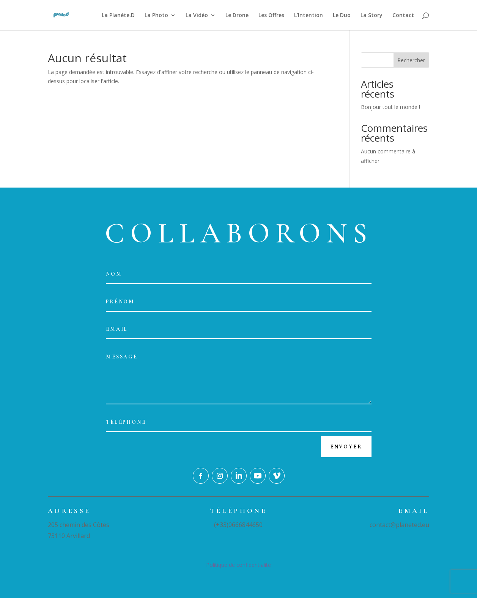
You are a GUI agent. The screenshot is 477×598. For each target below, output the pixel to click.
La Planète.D (118, 16)
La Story (372, 16)
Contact (403, 16)
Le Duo (342, 16)
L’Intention (308, 16)
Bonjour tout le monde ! (390, 106)
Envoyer (346, 446)
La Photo (156, 16)
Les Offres (271, 16)
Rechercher (411, 60)
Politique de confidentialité (238, 564)
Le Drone (237, 16)
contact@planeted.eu (399, 525)
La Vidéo (197, 16)
